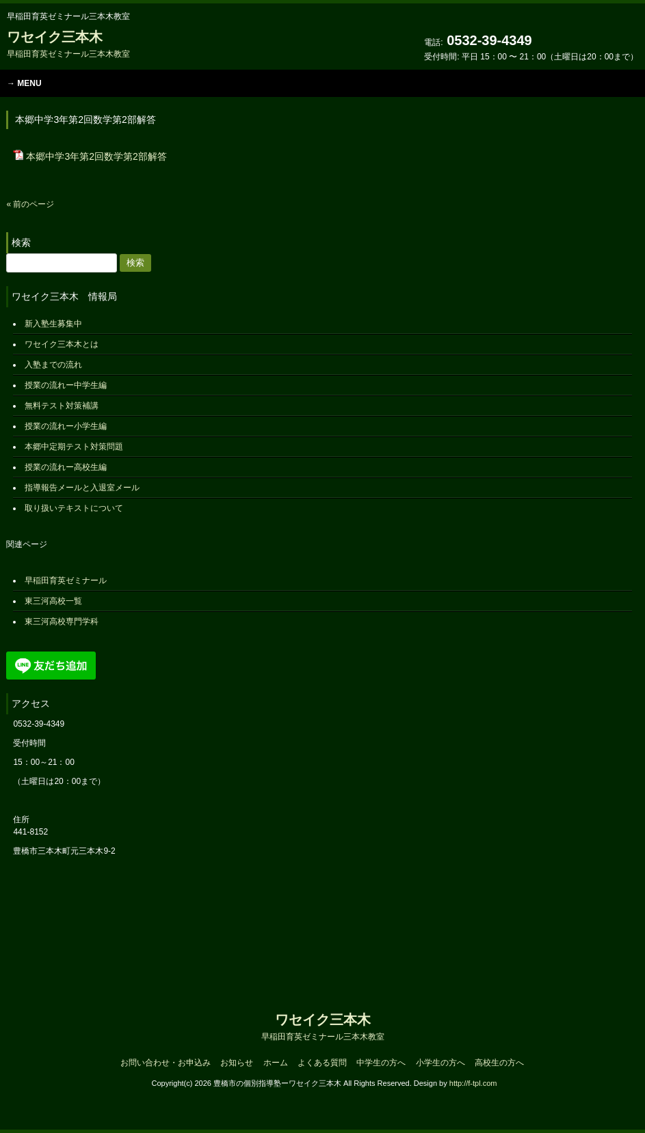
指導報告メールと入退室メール (82, 487)
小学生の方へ (440, 1062)
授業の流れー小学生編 (66, 426)
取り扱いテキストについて (74, 508)
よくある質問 (322, 1062)
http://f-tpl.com (473, 1083)
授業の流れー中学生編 (66, 385)
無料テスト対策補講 (61, 405)
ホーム (275, 1062)
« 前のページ (30, 204)
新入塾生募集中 (53, 323)
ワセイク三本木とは (61, 344)
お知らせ (236, 1062)
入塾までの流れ (53, 364)
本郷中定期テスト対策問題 (74, 446)
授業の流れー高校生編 (66, 467)
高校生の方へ (499, 1062)
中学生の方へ (381, 1062)
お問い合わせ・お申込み (165, 1062)
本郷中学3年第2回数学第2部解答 (96, 156)
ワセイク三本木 (68, 44)
